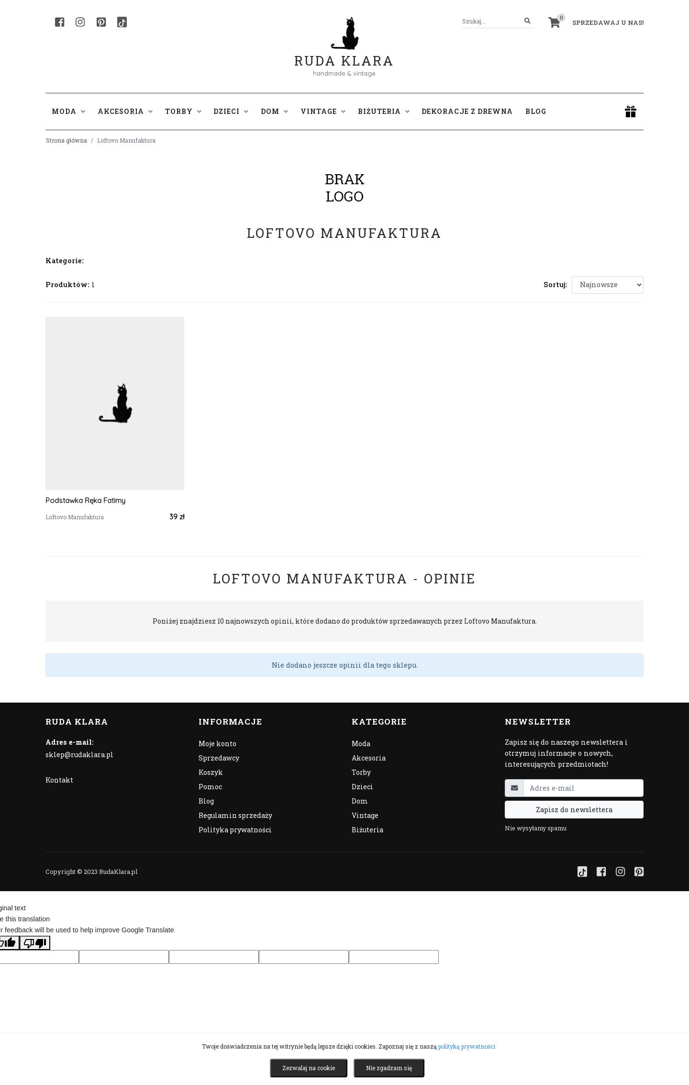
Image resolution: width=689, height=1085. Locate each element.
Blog (535, 111)
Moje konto (217, 743)
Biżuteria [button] (384, 111)
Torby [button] (183, 111)
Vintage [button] (322, 111)
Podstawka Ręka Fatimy (85, 500)
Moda (361, 743)
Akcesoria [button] (125, 111)
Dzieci (362, 786)
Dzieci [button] (230, 111)
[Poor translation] (35, 943)
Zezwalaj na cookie (308, 1068)
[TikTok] (122, 22)
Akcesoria (369, 757)
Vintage (365, 815)
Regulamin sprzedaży (235, 815)
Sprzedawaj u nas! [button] (608, 22)
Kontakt (59, 779)
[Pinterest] (101, 22)
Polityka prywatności (235, 829)
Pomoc (210, 786)
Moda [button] (68, 111)
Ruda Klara (344, 53)
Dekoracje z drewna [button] (467, 111)
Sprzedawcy (219, 757)
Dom (360, 800)
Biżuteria (367, 829)
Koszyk (211, 772)
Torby (361, 772)
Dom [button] (274, 111)
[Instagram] (80, 22)
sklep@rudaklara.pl (79, 754)
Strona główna (66, 140)
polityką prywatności (466, 1046)
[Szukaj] (527, 21)
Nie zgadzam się (389, 1068)
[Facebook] (59, 22)
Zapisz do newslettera (574, 809)
